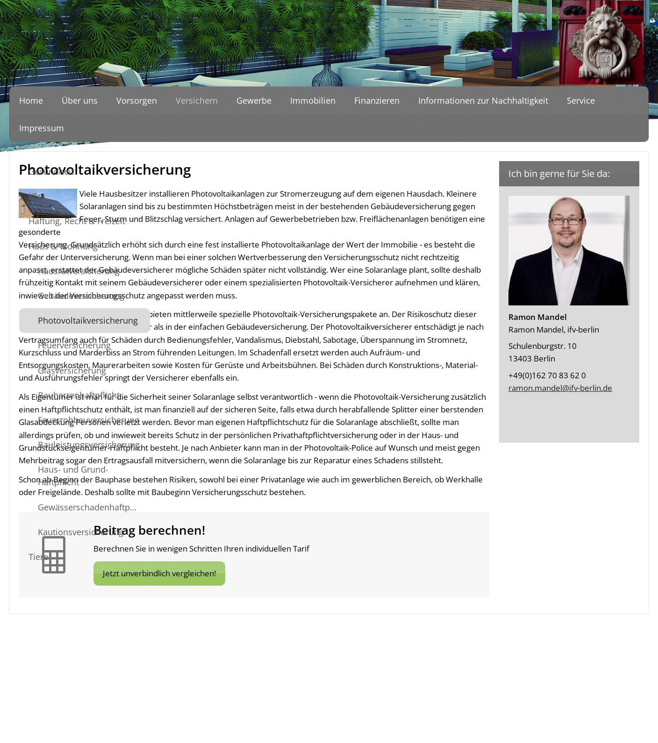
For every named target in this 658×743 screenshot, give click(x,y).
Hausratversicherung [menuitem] (79, 270)
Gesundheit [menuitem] (51, 171)
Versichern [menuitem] (197, 100)
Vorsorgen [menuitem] (136, 100)
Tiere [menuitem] (38, 556)
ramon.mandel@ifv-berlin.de (560, 387)
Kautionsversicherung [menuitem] (80, 532)
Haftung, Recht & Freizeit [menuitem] (77, 220)
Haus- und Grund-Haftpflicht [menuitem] (73, 476)
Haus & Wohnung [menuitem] (63, 246)
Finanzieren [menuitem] (377, 100)
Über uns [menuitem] (80, 100)
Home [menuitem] (31, 100)
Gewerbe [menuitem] (254, 100)
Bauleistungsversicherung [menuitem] (89, 444)
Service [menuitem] (581, 100)
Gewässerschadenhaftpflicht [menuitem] (94, 507)
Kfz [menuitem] (34, 196)
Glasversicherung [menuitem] (72, 370)
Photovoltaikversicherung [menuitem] (88, 320)
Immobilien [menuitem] (313, 100)
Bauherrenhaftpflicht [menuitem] (79, 395)
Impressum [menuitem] (41, 128)
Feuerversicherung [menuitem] (74, 345)
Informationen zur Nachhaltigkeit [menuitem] (483, 100)
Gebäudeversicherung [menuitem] (81, 295)
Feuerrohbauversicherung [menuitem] (88, 419)
